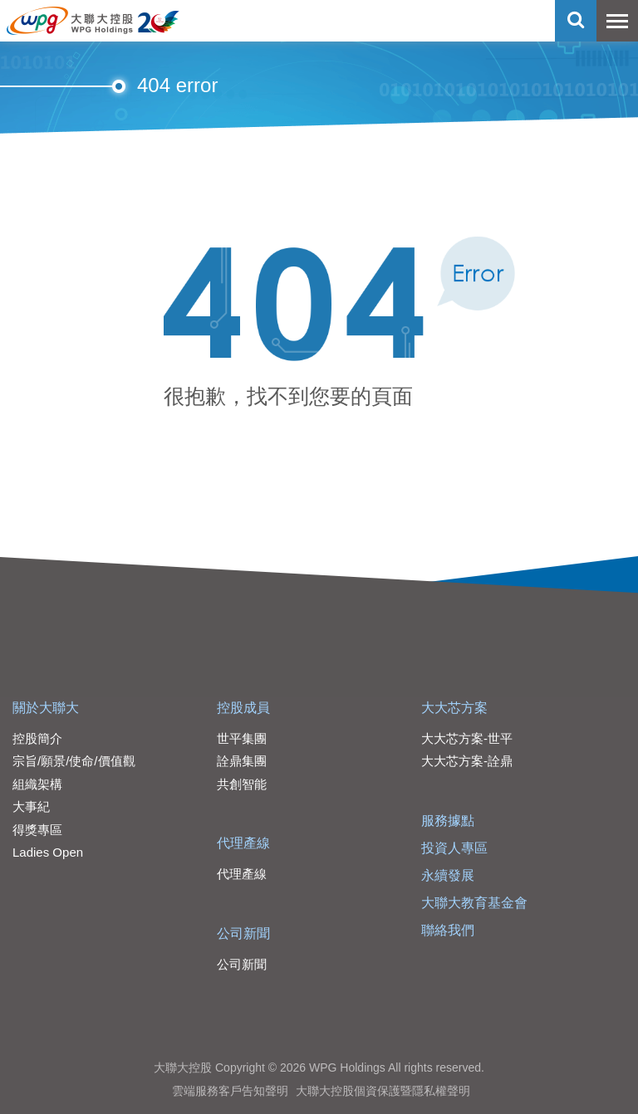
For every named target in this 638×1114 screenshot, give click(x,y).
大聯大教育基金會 (474, 903)
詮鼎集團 (242, 761)
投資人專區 (454, 848)
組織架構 (37, 784)
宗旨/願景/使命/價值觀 (73, 761)
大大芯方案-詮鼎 (467, 761)
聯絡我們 (447, 930)
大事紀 (31, 806)
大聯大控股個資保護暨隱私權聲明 (383, 1090)
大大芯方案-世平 (467, 738)
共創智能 (242, 784)
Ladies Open (47, 852)
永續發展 (447, 875)
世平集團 (242, 738)
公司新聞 (243, 933)
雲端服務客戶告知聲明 (230, 1090)
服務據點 (447, 821)
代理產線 (243, 843)
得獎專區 (37, 830)
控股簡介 (37, 738)
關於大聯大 (45, 708)
